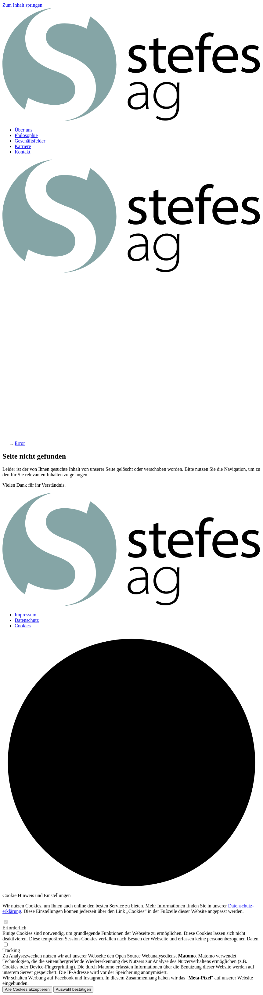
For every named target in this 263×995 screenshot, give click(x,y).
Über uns (23, 129)
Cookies (23, 625)
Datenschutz (27, 620)
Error (20, 443)
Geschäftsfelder (30, 140)
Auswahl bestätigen (73, 989)
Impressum (25, 614)
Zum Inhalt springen (22, 5)
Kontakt (23, 151)
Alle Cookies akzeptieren (27, 989)
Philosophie (26, 135)
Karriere (23, 146)
